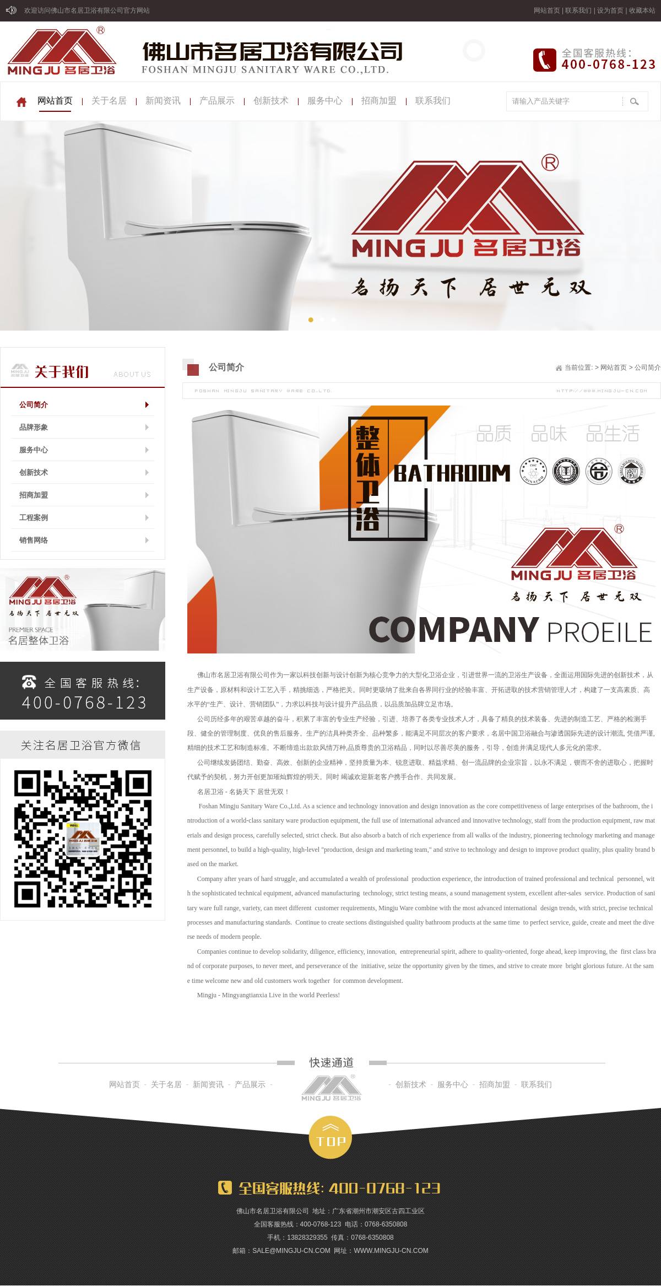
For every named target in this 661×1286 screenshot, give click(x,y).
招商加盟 (379, 100)
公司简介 (33, 405)
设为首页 (610, 10)
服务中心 (325, 100)
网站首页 (547, 10)
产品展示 (217, 100)
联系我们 (578, 10)
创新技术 (271, 100)
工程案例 (33, 518)
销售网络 (33, 540)
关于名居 (109, 100)
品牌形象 (33, 427)
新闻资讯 (163, 100)
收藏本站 (642, 10)
